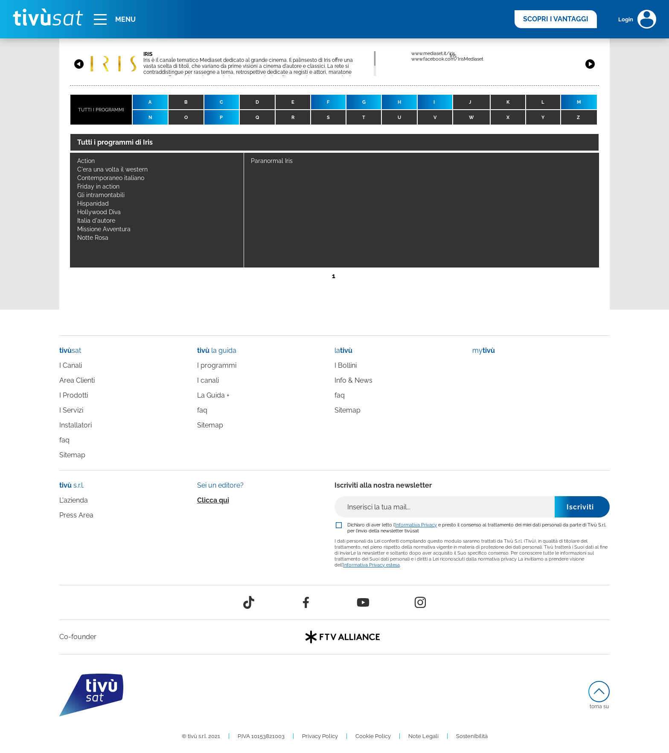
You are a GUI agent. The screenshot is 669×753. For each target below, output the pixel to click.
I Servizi (71, 410)
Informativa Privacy (416, 524)
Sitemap (72, 455)
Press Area (76, 515)
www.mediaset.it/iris (433, 53)
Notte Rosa (92, 237)
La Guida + (213, 395)
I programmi (216, 365)
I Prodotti (73, 395)
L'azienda (73, 500)
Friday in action (98, 186)
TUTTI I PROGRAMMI (101, 110)
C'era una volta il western (112, 169)
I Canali (70, 365)
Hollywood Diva (99, 212)
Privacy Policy (320, 736)
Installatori (75, 425)
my (483, 350)
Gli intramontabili (101, 195)
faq (64, 440)
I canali (208, 380)
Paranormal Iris (272, 160)
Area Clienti (77, 380)
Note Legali (423, 736)
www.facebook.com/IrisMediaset (447, 59)
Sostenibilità (472, 736)
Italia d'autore (96, 220)
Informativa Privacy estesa (371, 564)
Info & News (353, 380)
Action (86, 160)
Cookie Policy (373, 736)
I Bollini (345, 365)
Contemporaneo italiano (110, 177)
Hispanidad (93, 203)
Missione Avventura (104, 229)
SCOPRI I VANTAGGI (555, 19)
